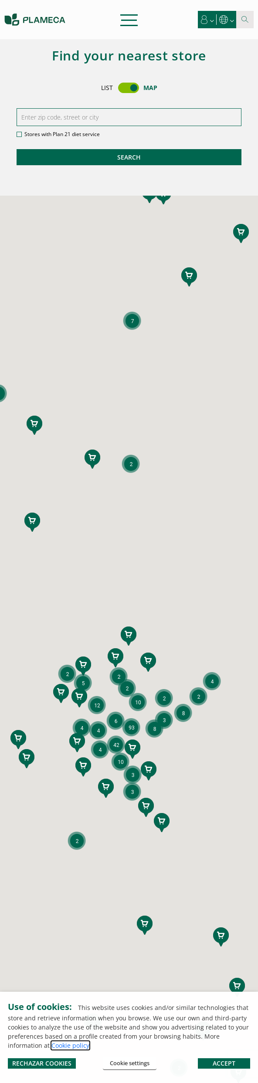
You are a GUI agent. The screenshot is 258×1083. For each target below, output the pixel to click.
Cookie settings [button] (129, 1063)
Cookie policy (70, 1045)
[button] (207, 19)
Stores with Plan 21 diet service (62, 134)
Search (129, 157)
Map (150, 87)
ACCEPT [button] (224, 1063)
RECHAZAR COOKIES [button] (41, 1063)
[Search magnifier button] (245, 19)
